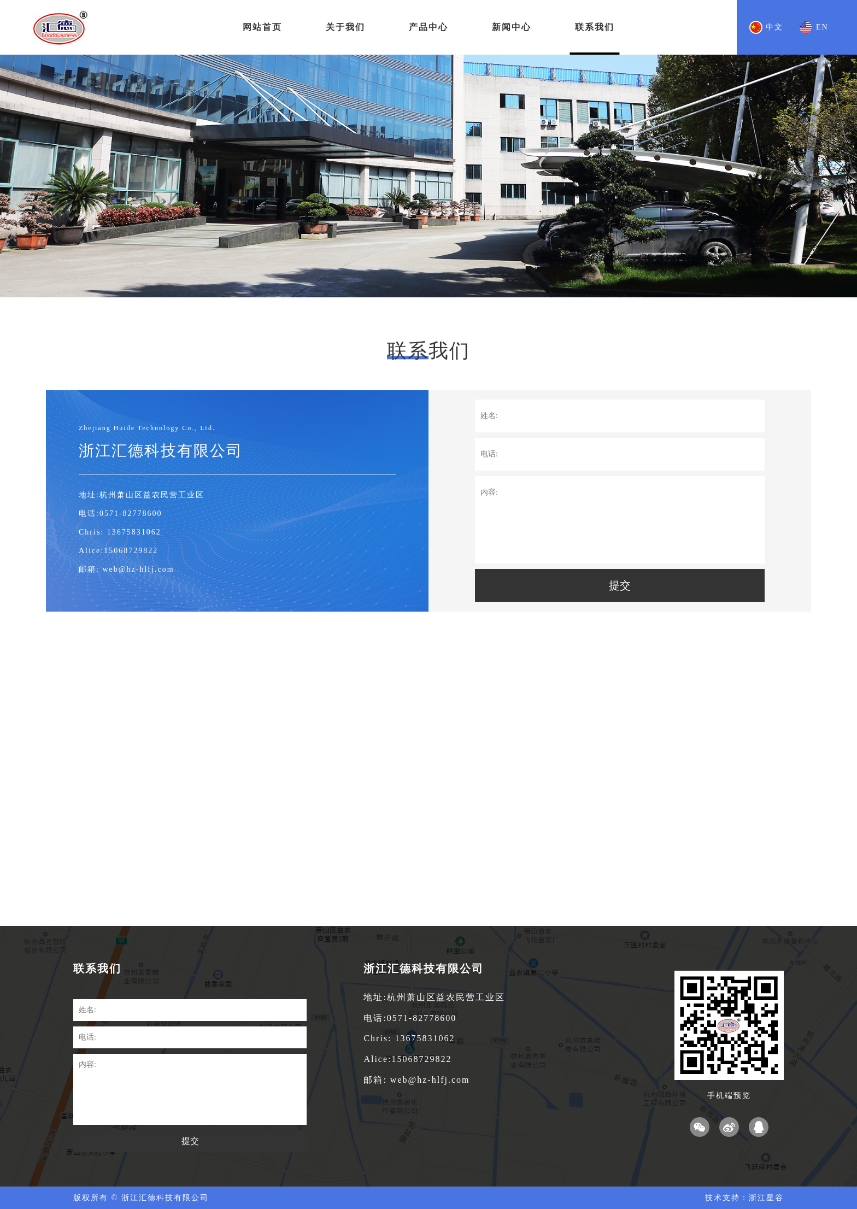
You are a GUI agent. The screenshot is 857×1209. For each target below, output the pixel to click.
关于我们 (345, 27)
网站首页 (262, 27)
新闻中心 (511, 27)
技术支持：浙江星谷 (744, 1198)
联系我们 (594, 27)
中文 (774, 27)
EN (822, 27)
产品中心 (428, 27)
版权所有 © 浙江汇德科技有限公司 (141, 1198)
